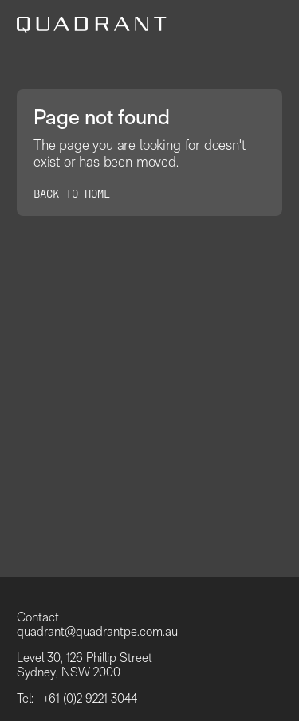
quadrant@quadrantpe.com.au (97, 632)
